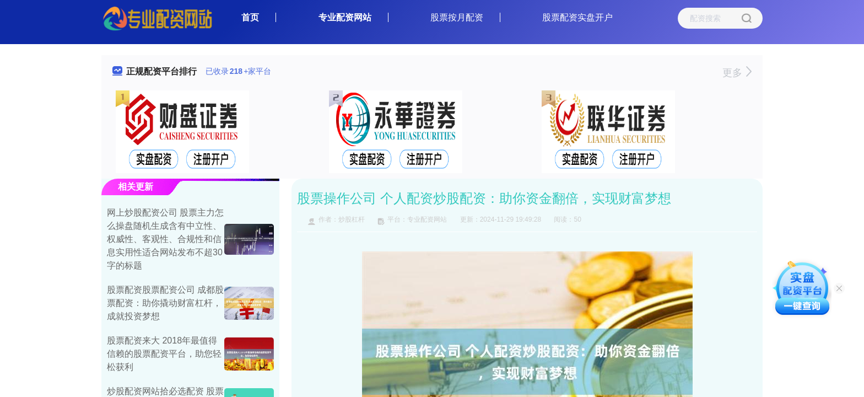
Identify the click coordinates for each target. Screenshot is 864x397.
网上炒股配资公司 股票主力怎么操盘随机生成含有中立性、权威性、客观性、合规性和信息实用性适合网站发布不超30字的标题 (165, 239)
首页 (250, 17)
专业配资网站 (344, 17)
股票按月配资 (456, 17)
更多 (737, 72)
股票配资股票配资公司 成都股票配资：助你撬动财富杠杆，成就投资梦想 (165, 303)
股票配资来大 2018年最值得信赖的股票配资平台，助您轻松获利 (164, 354)
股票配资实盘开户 (577, 17)
